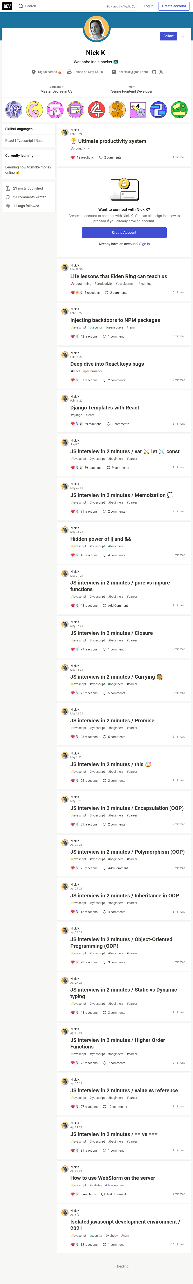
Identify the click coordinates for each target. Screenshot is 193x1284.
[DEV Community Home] (7, 6)
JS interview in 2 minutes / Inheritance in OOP (124, 896)
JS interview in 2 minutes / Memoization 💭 (121, 495)
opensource (114, 327)
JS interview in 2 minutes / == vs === (114, 1134)
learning (145, 283)
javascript (78, 327)
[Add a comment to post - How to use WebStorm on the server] (83, 1194)
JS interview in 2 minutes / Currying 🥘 (116, 677)
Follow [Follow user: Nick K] (168, 36)
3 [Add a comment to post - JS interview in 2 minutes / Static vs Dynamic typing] (113, 1012)
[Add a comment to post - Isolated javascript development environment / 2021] (84, 1245)
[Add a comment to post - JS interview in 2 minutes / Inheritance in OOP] (84, 912)
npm (131, 327)
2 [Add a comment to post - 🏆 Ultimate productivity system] (109, 157)
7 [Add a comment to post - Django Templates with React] (117, 424)
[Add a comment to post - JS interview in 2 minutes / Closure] (84, 649)
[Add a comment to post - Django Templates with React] (86, 424)
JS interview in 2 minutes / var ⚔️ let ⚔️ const (125, 451)
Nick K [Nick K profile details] (74, 130)
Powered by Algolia (121, 6)
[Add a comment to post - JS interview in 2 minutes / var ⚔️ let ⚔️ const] (86, 468)
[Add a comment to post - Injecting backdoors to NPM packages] (84, 336)
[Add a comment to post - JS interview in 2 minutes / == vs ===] (84, 1150)
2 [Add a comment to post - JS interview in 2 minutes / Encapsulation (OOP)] (113, 824)
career (132, 459)
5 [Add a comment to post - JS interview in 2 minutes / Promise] (113, 737)
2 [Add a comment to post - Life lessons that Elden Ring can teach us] (115, 292)
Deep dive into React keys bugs (107, 364)
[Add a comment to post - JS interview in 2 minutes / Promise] (84, 737)
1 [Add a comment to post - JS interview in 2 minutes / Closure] (113, 649)
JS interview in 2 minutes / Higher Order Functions (117, 1043)
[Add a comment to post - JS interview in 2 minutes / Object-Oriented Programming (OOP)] (84, 962)
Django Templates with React (104, 408)
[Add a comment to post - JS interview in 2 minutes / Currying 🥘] (84, 693)
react (75, 371)
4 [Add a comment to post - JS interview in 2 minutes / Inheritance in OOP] (113, 912)
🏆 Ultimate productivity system (108, 141)
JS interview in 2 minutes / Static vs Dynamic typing (123, 993)
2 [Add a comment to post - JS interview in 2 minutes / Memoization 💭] (113, 511)
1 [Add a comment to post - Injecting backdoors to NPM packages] (113, 336)
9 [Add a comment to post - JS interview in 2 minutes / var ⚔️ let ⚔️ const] (117, 467)
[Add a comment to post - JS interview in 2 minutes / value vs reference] (84, 1107)
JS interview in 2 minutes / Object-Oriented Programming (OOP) (121, 942)
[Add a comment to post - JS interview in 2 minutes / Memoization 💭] (84, 511)
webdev (95, 1185)
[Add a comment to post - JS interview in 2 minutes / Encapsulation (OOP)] (84, 824)
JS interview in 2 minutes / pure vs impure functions (120, 586)
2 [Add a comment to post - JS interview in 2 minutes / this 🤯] (113, 780)
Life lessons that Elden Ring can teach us (118, 276)
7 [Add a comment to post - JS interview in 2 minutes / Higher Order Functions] (113, 1063)
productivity (80, 148)
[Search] (20, 6)
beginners (115, 459)
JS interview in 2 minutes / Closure (111, 633)
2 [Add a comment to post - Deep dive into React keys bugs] (113, 380)
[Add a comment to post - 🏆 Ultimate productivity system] (82, 157)
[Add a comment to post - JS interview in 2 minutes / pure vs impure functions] (84, 606)
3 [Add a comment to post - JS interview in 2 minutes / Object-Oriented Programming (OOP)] (113, 962)
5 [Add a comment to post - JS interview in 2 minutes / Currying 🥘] (113, 693)
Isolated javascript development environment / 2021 (125, 1225)
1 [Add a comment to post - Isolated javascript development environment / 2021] (113, 1244)
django (76, 415)
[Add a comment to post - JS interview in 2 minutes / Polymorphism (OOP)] (84, 868)
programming (81, 283)
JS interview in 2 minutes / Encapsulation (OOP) (127, 808)
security (95, 327)
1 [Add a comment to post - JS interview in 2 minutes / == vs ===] (113, 1150)
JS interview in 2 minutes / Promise (112, 721)
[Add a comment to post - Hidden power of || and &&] (84, 555)
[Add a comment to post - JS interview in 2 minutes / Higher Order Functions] (84, 1063)
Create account (174, 6)
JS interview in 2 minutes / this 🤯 (110, 764)
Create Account (124, 232)
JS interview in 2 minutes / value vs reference (124, 1090)
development (125, 283)
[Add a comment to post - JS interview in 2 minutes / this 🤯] (84, 781)
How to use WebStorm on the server (112, 1178)
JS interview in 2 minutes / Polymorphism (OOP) (127, 852)
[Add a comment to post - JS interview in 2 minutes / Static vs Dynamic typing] (84, 1013)
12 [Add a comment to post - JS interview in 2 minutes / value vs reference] (114, 1106)
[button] (13, 109)
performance (93, 371)
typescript (97, 459)
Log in (148, 6)
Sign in (144, 244)
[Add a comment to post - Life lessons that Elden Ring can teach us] (85, 293)
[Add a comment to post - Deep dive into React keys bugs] (84, 380)
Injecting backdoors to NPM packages (115, 320)
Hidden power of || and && (101, 539)
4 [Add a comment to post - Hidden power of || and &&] (113, 555)
